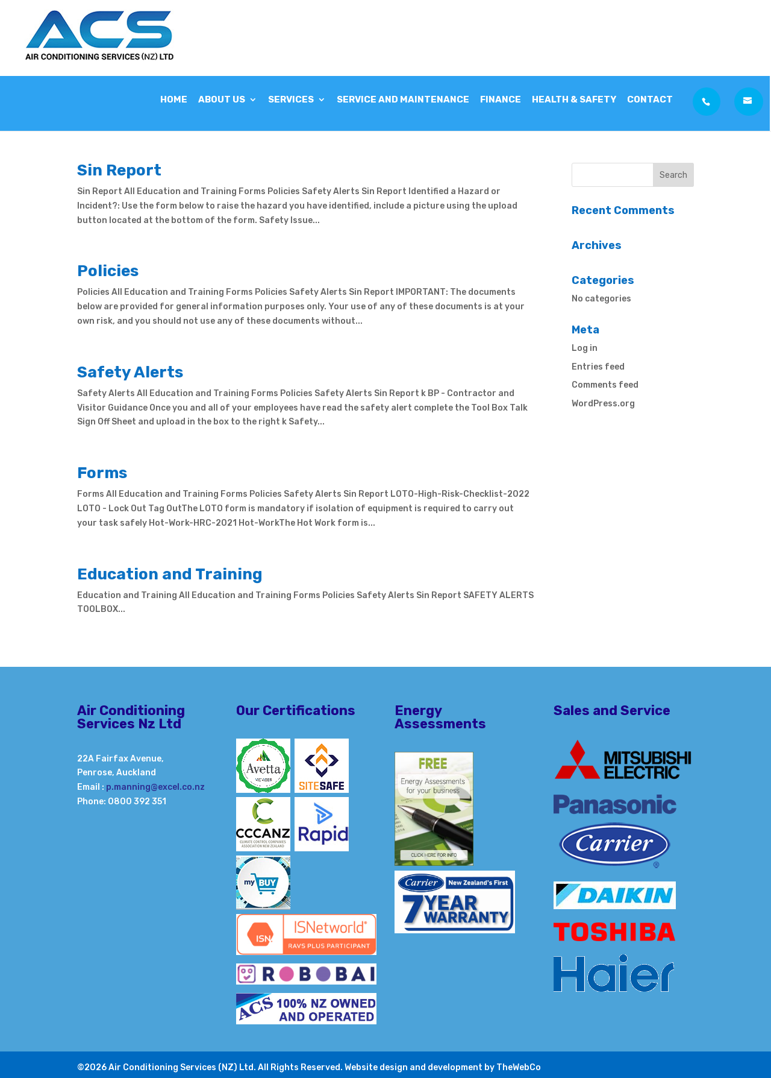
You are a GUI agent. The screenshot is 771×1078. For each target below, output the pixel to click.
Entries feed (598, 367)
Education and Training (170, 574)
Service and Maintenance (403, 97)
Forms (102, 473)
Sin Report (119, 170)
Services (291, 97)
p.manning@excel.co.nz (155, 787)
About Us (221, 97)
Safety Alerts (130, 372)
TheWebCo (518, 1067)
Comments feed (605, 385)
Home (173, 97)
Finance (500, 97)
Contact (650, 97)
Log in (585, 348)
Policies (108, 271)
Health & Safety (574, 97)
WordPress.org (603, 404)
